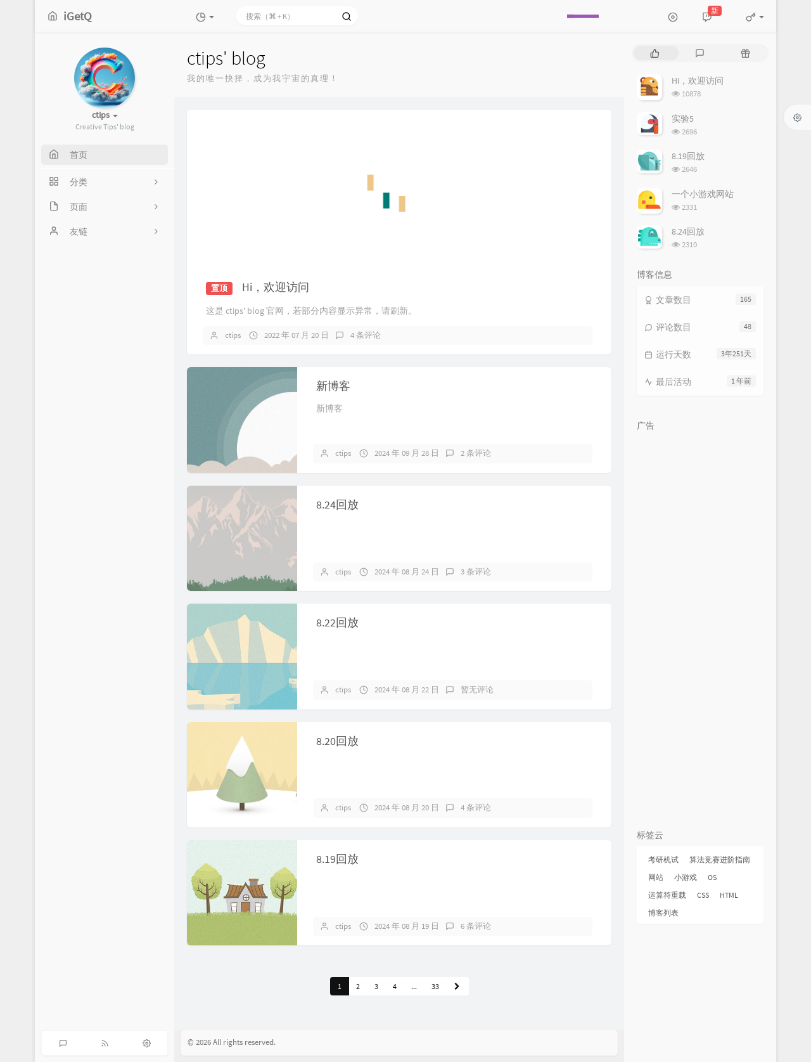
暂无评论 (477, 689)
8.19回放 (337, 859)
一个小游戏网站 (703, 194)
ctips (233, 335)
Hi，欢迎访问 (275, 287)
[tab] (654, 53)
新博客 (333, 386)
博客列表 (663, 912)
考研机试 (663, 859)
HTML (729, 895)
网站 (655, 877)
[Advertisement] (700, 627)
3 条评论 (476, 571)
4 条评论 (365, 335)
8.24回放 (337, 504)
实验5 (683, 118)
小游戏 (685, 877)
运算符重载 (667, 895)
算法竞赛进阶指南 (719, 859)
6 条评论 (476, 926)
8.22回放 (337, 622)
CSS (703, 895)
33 (435, 986)
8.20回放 (337, 741)
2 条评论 (476, 453)
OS (712, 877)
